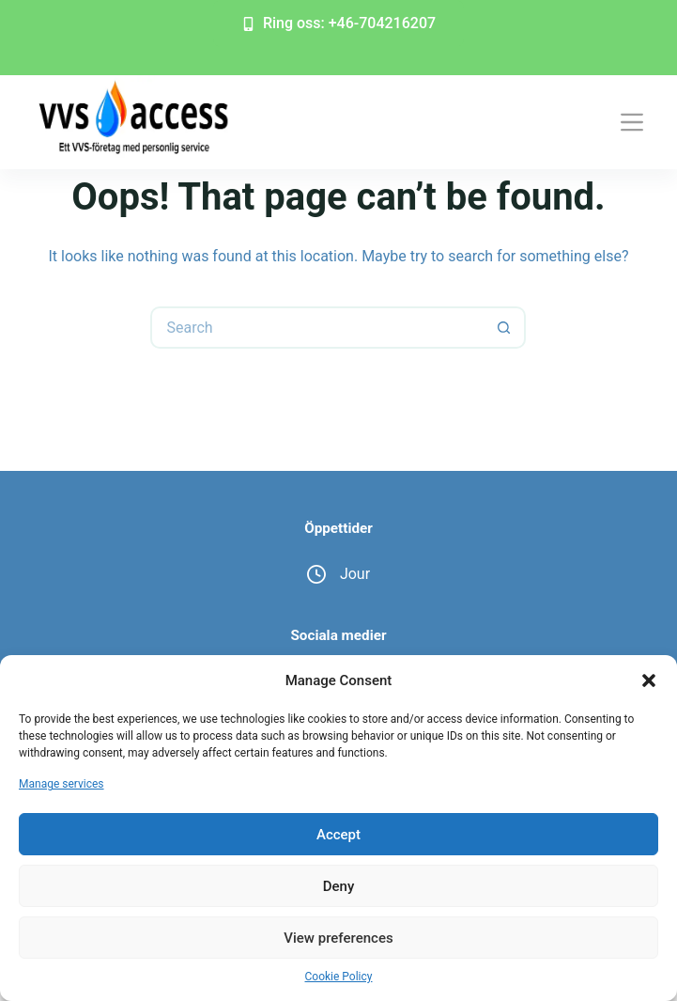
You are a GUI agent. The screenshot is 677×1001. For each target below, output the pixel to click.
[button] (648, 680)
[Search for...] (317, 327)
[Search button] (505, 327)
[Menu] (632, 122)
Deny (339, 886)
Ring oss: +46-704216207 (338, 23)
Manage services (61, 783)
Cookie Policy (339, 976)
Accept (338, 834)
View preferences (338, 938)
